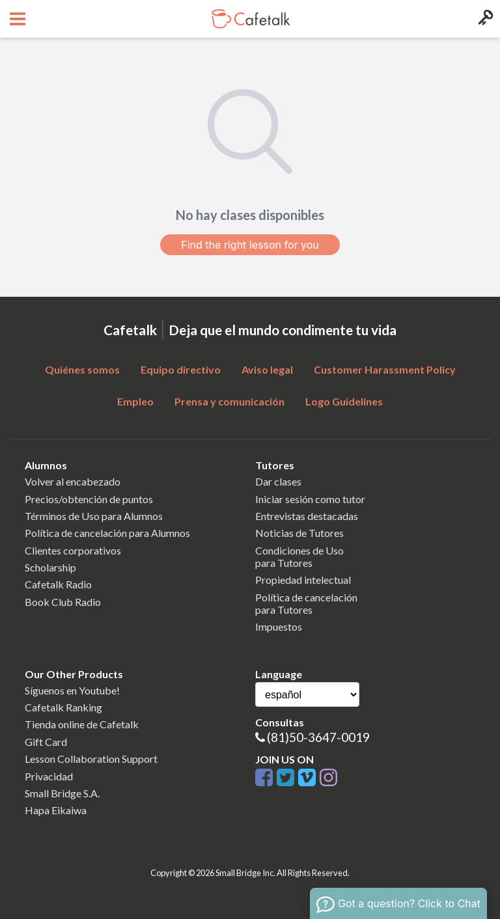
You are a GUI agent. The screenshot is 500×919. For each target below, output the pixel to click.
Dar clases (278, 481)
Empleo (135, 401)
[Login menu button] (484, 19)
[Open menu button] (16, 19)
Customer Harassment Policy (385, 369)
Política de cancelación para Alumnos (107, 533)
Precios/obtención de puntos (89, 499)
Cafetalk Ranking (63, 707)
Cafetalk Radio (58, 584)
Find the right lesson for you (250, 244)
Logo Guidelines (344, 401)
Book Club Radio (63, 602)
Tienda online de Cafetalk (82, 724)
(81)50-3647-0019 (318, 737)
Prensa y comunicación (229, 401)
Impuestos (278, 626)
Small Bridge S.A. (62, 793)
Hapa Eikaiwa (56, 810)
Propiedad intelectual (303, 579)
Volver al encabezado (72, 481)
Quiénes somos (82, 369)
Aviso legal (267, 369)
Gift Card (46, 741)
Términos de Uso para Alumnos (94, 516)
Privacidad (49, 776)
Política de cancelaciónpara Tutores (306, 603)
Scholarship (50, 567)
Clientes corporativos (73, 550)
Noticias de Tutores (299, 533)
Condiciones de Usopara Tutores (299, 556)
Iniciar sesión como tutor (310, 499)
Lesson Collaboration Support (91, 758)
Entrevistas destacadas (306, 516)
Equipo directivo (181, 369)
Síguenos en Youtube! (72, 690)
